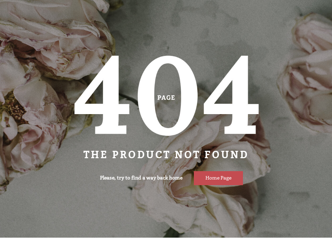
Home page (218, 178)
